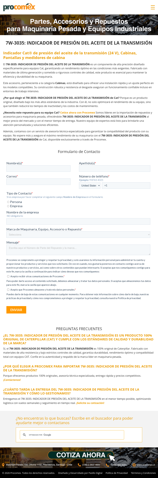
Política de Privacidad (117, 472)
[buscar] (71, 435)
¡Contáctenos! (12, 380)
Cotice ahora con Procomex (77, 112)
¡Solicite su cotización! (90, 403)
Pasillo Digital (96, 472)
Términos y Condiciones (143, 472)
